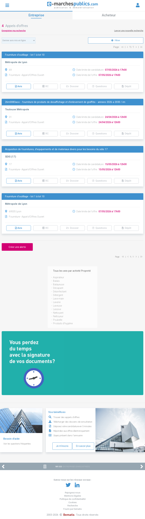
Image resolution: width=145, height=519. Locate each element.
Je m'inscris (62, 446)
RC (45, 86)
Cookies (72, 502)
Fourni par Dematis (72, 509)
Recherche (72, 505)
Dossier (72, 86)
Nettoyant (58, 312)
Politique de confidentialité (73, 499)
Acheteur (109, 15)
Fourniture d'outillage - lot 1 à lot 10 (24, 55)
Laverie (57, 302)
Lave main (58, 298)
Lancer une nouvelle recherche (128, 31)
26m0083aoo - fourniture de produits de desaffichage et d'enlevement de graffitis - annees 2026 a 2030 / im (65, 102)
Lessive (57, 309)
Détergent (58, 295)
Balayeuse (58, 284)
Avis (18, 86)
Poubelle (57, 320)
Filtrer (115, 40)
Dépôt (126, 86)
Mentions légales (72, 496)
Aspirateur (58, 277)
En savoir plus (83, 446)
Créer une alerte (17, 247)
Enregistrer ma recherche (14, 31)
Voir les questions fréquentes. (17, 443)
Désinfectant (59, 291)
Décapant (58, 288)
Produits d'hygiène (63, 323)
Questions (99, 86)
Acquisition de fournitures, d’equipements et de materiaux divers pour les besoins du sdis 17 (56, 149)
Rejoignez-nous (72, 492)
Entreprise (36, 15)
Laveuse (57, 305)
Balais (56, 281)
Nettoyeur (58, 316)
